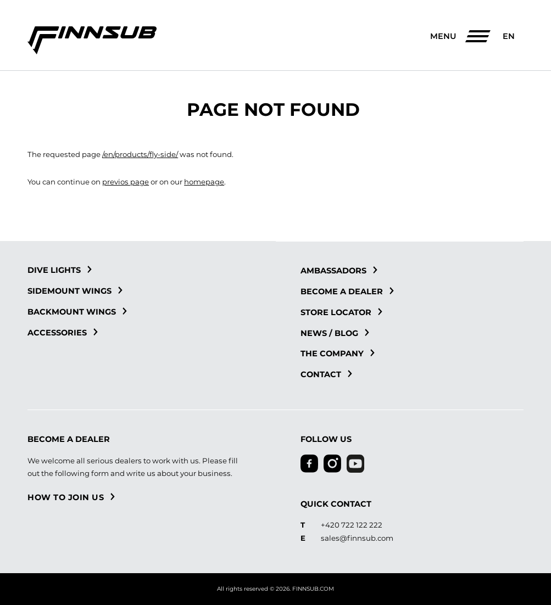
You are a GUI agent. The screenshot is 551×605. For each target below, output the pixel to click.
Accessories (62, 333)
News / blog (334, 333)
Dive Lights (59, 270)
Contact (326, 374)
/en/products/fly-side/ (140, 154)
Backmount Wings (77, 312)
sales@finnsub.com (357, 538)
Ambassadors (338, 271)
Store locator (341, 312)
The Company (337, 353)
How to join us (71, 497)
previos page (125, 181)
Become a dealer (347, 291)
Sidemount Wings (75, 291)
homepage (204, 181)
